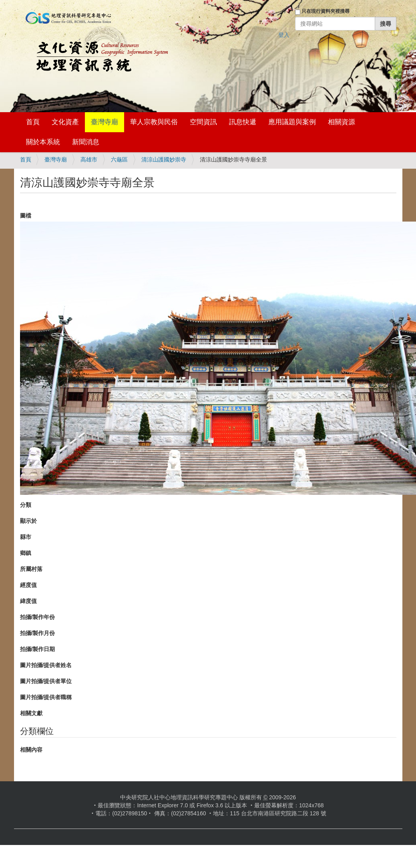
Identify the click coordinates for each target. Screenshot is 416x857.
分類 (25, 505)
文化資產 (65, 122)
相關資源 (341, 122)
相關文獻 (31, 713)
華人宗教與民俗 (154, 122)
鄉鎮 (25, 553)
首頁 (33, 122)
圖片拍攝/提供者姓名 (46, 665)
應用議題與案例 (292, 122)
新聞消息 (85, 142)
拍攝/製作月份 (37, 633)
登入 (283, 35)
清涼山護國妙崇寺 (163, 159)
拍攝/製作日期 (37, 649)
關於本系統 (43, 142)
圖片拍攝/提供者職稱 (46, 697)
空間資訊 (203, 122)
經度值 (28, 585)
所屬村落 (31, 569)
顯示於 (28, 521)
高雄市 (88, 159)
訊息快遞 (242, 122)
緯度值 (28, 601)
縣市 (25, 537)
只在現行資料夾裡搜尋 (325, 11)
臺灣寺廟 (104, 122)
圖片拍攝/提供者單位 (46, 681)
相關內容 (31, 749)
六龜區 (119, 159)
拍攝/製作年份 (37, 617)
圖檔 (25, 215)
